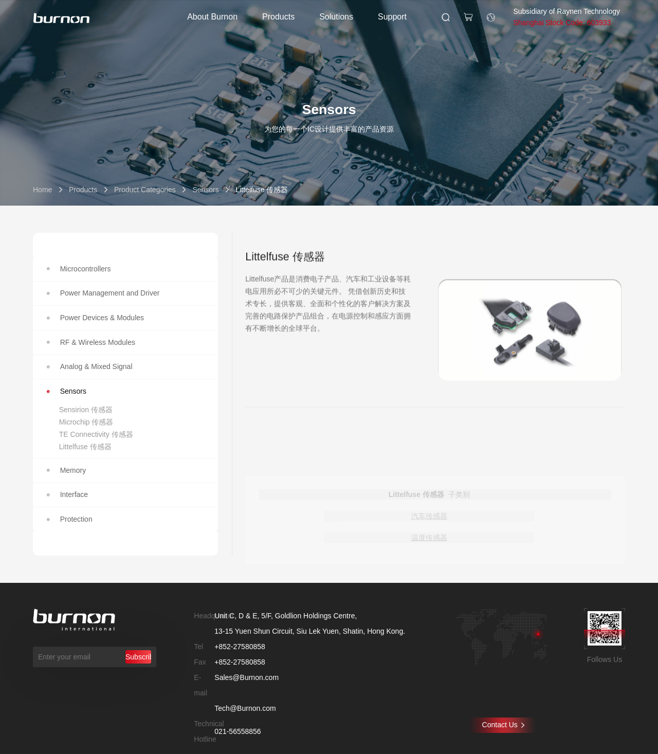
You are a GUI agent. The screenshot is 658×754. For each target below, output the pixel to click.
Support (392, 16)
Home (42, 190)
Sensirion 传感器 (86, 410)
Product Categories (145, 190)
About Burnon (212, 16)
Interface (67, 494)
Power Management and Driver (103, 293)
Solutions (336, 16)
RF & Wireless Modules (91, 342)
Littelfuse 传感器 (85, 447)
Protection (70, 519)
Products (278, 16)
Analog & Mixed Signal (90, 366)
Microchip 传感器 (86, 422)
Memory (66, 470)
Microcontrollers (79, 269)
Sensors (205, 190)
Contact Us (503, 725)
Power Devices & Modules (95, 318)
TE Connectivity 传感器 (96, 434)
